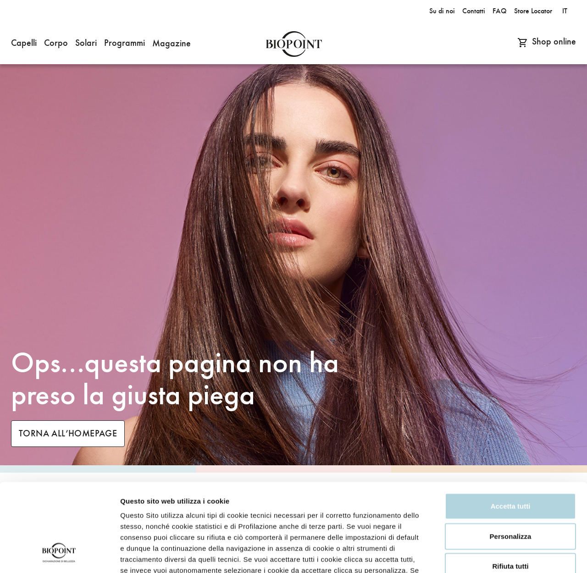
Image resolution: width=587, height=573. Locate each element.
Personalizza (511, 459)
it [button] (564, 11)
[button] (24, 44)
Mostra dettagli (145, 555)
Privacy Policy (247, 504)
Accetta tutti (511, 429)
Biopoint (294, 44)
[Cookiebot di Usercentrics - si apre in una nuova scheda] (59, 555)
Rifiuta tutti (510, 489)
